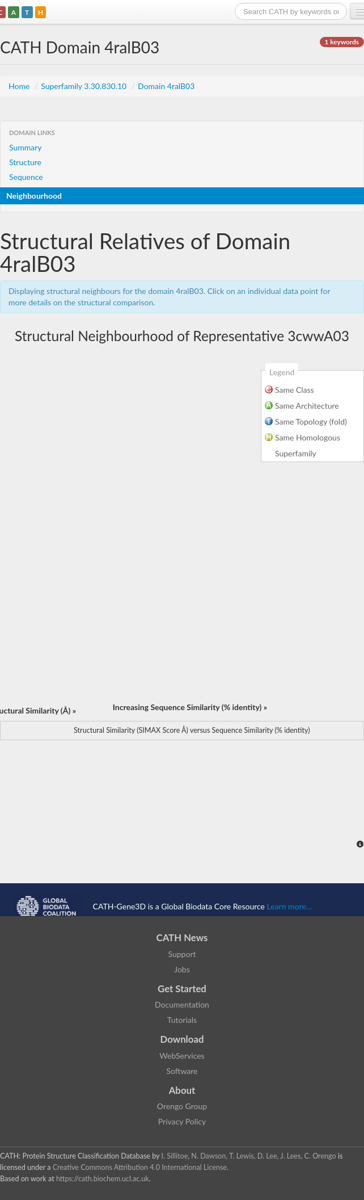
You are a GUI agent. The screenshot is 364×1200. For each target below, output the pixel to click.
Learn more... (289, 906)
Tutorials (182, 1020)
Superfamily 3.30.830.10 (85, 86)
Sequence (26, 177)
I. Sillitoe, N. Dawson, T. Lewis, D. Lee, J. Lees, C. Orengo (249, 1156)
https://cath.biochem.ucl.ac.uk (102, 1178)
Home (20, 86)
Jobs (182, 969)
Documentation (182, 1004)
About (182, 1090)
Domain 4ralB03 (166, 86)
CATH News (182, 937)
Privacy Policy (182, 1121)
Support (182, 954)
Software (182, 1071)
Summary (25, 147)
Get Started (182, 989)
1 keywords (342, 41)
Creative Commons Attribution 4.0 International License (140, 1167)
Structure (25, 162)
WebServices (181, 1055)
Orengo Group (182, 1106)
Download (182, 1039)
